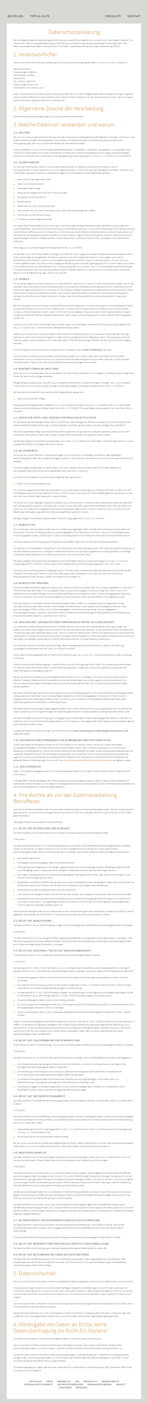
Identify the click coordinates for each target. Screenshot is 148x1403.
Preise (49, 1381)
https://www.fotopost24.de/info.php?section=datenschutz (85, 760)
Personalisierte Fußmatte (38, 1384)
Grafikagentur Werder (99, 1384)
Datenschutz (90, 1381)
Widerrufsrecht (110, 1381)
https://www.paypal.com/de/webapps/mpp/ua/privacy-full (101, 730)
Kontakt (134, 16)
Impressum (81, 1387)
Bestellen (15, 16)
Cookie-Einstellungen (91, 349)
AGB (77, 1381)
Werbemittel (64, 1381)
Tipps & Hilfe (39, 16)
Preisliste (113, 16)
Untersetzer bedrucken (70, 1384)
